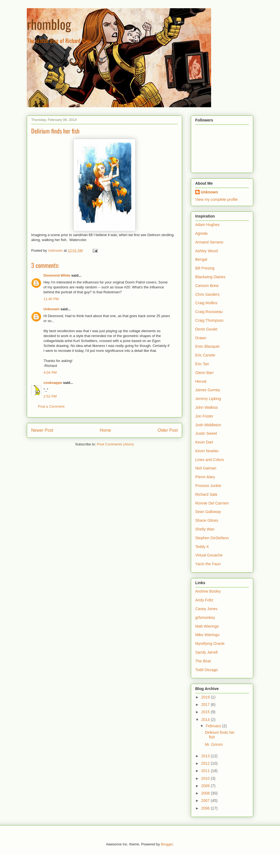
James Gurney (207, 390)
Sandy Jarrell (206, 652)
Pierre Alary (205, 477)
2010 (206, 778)
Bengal (201, 259)
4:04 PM (50, 372)
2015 (206, 712)
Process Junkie (208, 485)
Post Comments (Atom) (115, 444)
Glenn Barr (204, 372)
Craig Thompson (209, 320)
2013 (206, 756)
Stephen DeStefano (212, 538)
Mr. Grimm (214, 744)
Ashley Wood (206, 251)
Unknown (51, 309)
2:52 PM (50, 396)
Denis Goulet (206, 329)
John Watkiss (206, 407)
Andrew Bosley (208, 591)
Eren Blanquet (207, 346)
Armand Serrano (209, 242)
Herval (200, 381)
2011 (206, 771)
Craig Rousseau (209, 311)
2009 (206, 786)
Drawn (200, 338)
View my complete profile (216, 199)
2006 (206, 808)
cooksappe (52, 383)
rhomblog (49, 24)
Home (105, 430)
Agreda (201, 233)
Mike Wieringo (207, 635)
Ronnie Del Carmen (212, 503)
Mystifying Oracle (209, 643)
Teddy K (202, 546)
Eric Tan (202, 364)
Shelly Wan (204, 529)
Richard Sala (206, 494)
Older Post (168, 430)
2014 (206, 719)
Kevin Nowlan (207, 451)
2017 (206, 704)
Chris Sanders (207, 294)
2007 (206, 800)
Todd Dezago (206, 670)
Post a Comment (51, 406)
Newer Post (42, 430)
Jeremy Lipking (208, 398)
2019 (206, 697)
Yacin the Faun (208, 564)
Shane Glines (206, 520)
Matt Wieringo (207, 626)
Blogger (167, 844)
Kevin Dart (204, 442)
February (214, 726)
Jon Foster (204, 416)
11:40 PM (51, 299)
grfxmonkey (205, 617)
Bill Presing (204, 268)
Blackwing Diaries (210, 277)
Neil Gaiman (205, 468)
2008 (206, 793)
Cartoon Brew (207, 285)
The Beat (203, 661)
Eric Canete (205, 355)
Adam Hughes (207, 224)
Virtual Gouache (209, 555)
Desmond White (56, 275)
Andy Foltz (204, 600)
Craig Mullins (206, 303)
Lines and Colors (209, 459)
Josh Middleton (208, 425)
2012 (206, 763)
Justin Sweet (206, 433)
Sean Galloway (208, 511)
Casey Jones (206, 609)
